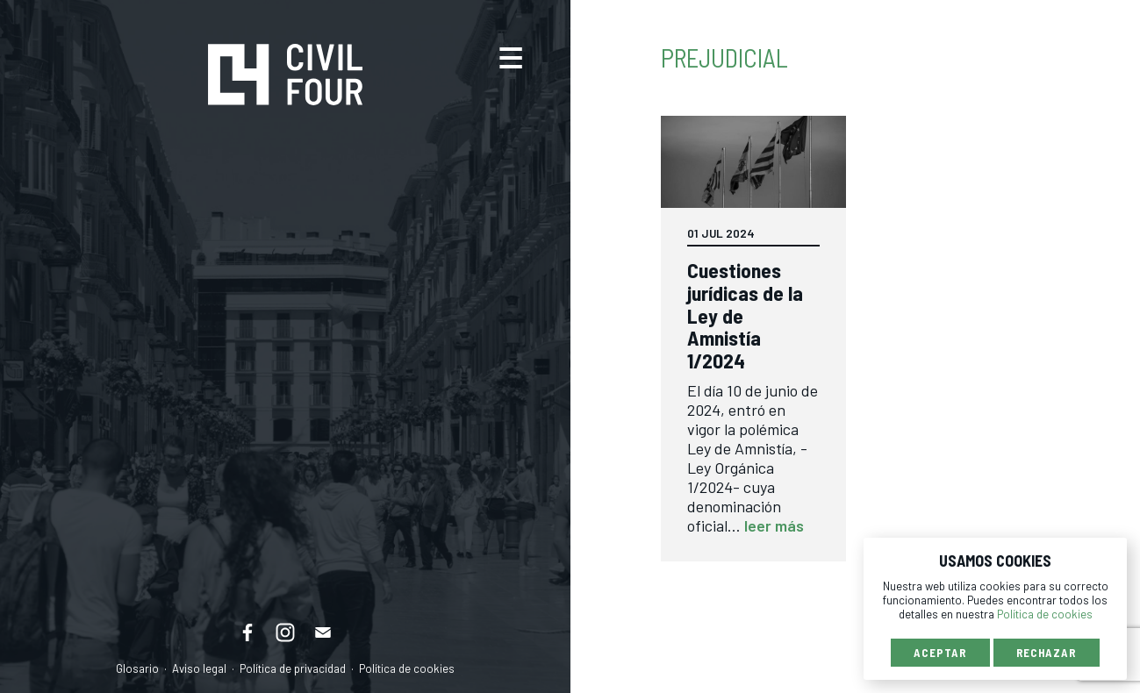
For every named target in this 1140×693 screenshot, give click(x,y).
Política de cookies (407, 668)
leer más (774, 525)
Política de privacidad (293, 668)
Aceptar (940, 653)
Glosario (137, 668)
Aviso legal (199, 668)
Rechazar (1046, 653)
